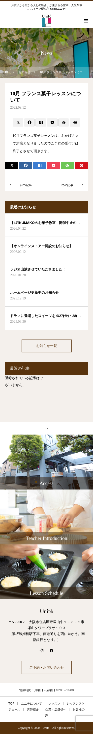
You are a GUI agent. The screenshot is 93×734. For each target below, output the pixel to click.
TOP (11, 703)
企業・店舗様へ (55, 709)
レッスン (54, 703)
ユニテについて (31, 703)
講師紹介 (33, 709)
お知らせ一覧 (46, 346)
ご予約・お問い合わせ (46, 667)
